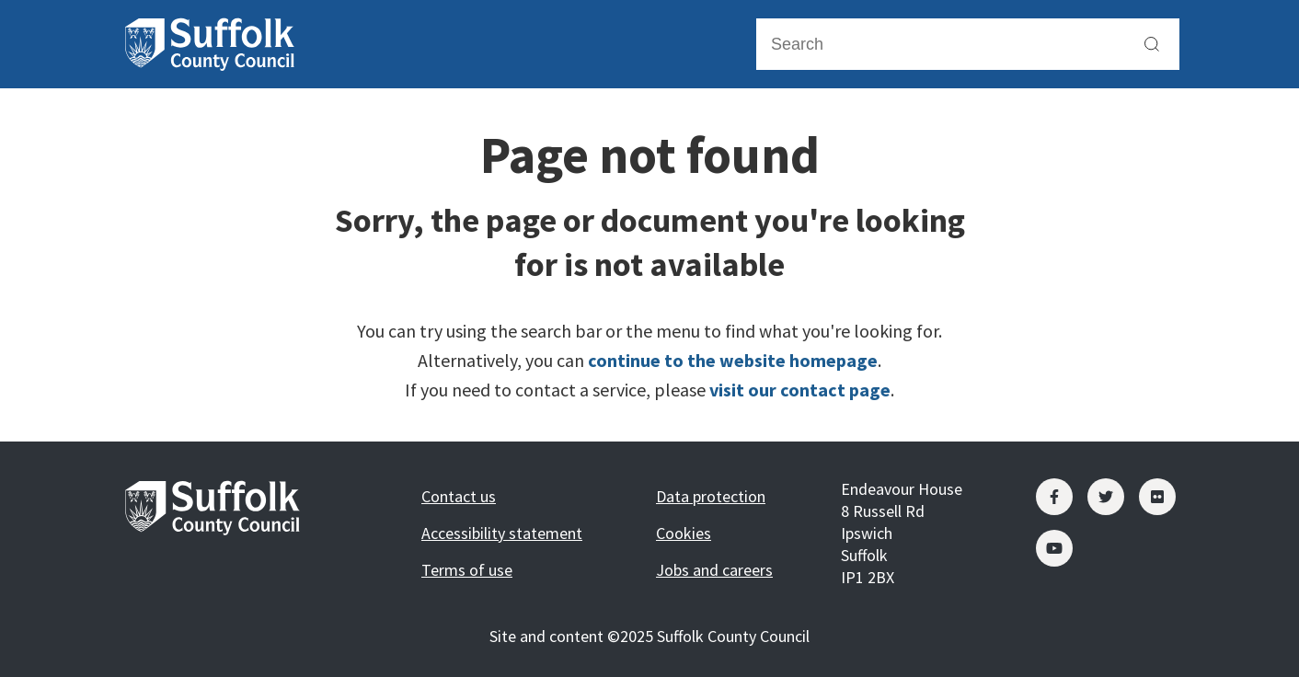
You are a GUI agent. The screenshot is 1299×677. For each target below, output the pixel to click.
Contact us (458, 496)
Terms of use (466, 569)
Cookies (683, 533)
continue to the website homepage (733, 360)
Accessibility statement (501, 533)
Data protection (710, 496)
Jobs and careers (714, 569)
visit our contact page (800, 389)
